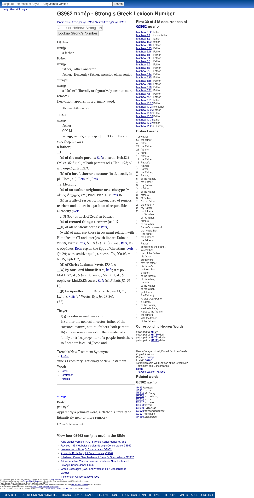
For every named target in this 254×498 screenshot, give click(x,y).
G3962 (141, 26)
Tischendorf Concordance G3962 (80, 476)
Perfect (65, 356)
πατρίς (144, 405)
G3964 (140, 396)
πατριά (144, 399)
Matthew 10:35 (144, 119)
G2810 (140, 393)
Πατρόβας (146, 408)
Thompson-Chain (134, 495)
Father (64, 371)
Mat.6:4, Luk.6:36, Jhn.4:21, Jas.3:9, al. (82, 243)
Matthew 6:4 (143, 58)
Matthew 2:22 (144, 32)
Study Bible (8, 9)
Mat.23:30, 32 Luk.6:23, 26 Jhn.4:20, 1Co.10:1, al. (95, 179)
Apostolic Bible (202, 495)
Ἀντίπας (144, 387)
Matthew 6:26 (144, 87)
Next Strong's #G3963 (110, 22)
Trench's (169, 495)
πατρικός (145, 402)
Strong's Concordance (77, 495)
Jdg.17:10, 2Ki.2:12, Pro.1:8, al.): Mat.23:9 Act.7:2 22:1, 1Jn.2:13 (76, 211)
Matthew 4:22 (144, 42)
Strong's (22, 9)
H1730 (155, 334)
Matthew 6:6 (143, 61)
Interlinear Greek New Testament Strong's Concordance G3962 (97, 457)
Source (86, 488)
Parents (65, 379)
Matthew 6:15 (144, 77)
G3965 (140, 399)
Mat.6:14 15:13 (78, 248)
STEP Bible (68, 488)
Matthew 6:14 (144, 74)
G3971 (140, 414)
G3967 (140, 402)
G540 (139, 390)
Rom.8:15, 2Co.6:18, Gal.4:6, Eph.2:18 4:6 (130, 248)
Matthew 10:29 (144, 110)
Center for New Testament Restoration (44, 486)
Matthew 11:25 (144, 126)
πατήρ (150, 357)
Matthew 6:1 (143, 55)
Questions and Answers (39, 495)
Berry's (154, 495)
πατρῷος (145, 414)
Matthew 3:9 (143, 35)
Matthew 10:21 (144, 106)
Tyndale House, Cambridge (54, 488)
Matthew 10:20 (144, 103)
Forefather (67, 375)
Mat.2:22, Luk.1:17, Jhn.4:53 (100, 157)
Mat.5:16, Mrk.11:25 (124, 243)
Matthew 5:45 (144, 48)
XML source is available (79, 485)
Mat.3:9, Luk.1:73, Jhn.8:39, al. (81, 179)
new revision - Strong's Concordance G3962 (86, 449)
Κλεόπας (145, 393)
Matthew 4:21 (144, 38)
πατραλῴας (147, 396)
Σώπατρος (146, 417)
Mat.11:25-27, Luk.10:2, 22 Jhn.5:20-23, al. (109, 270)
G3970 (140, 411)
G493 (139, 387)
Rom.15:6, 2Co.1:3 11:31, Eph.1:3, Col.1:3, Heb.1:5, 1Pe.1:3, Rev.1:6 (71, 296)
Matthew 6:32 (144, 90)
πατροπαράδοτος (150, 411)
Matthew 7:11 (144, 94)
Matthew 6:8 (143, 68)
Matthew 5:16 (144, 45)
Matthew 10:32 (144, 113)
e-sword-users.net (57, 479)
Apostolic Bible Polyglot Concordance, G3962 (87, 453)
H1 (152, 331)
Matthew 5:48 (144, 51)
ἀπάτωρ (144, 390)
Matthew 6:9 (143, 71)
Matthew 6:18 (144, 81)
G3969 (140, 408)
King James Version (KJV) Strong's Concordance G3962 (93, 441)
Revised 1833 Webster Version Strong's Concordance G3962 (96, 445)
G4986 (140, 417)
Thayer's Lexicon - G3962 (150, 372)
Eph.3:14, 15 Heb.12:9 (104, 227)
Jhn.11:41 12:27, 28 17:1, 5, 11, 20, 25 (101, 280)
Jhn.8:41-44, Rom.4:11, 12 (115, 195)
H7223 (155, 340)
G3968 (140, 405)
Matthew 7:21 (144, 97)
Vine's (183, 495)
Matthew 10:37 (144, 123)
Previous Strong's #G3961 (75, 22)
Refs (100, 158)
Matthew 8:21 (144, 100)
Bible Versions (108, 495)
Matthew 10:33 (144, 116)
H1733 (155, 337)
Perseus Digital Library (31, 481)
